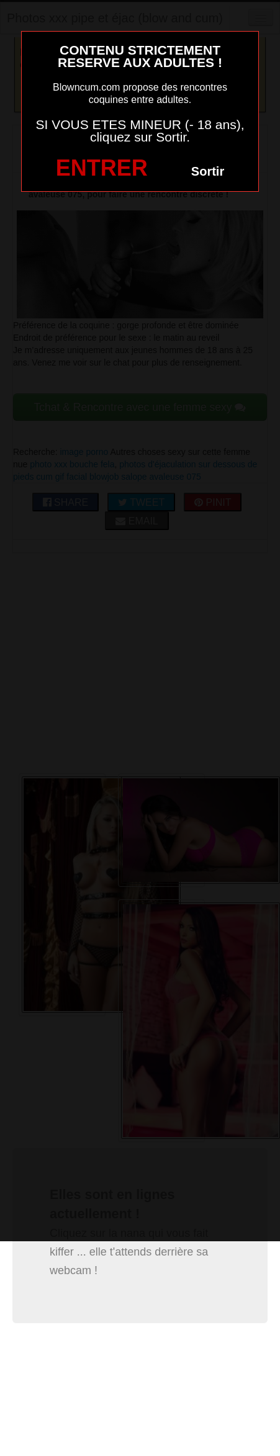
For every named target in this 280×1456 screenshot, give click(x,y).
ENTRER (102, 168)
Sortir (207, 171)
